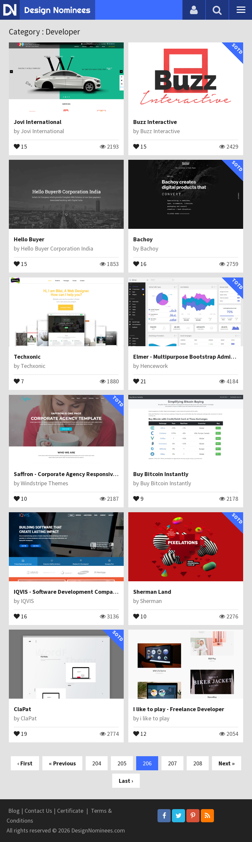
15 (20, 146)
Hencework (154, 366)
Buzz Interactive (155, 122)
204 (96, 763)
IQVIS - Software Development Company (66, 591)
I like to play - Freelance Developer (178, 709)
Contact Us (38, 810)
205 (121, 763)
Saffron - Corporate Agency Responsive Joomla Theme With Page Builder (109, 474)
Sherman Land (152, 591)
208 (197, 763)
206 (147, 763)
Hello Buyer (29, 239)
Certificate (70, 810)
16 (139, 263)
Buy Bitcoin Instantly (160, 474)
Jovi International (37, 122)
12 (139, 733)
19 (20, 733)
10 (20, 498)
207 (172, 763)
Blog (14, 810)
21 (139, 380)
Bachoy (143, 239)
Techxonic (27, 356)
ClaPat (22, 709)
